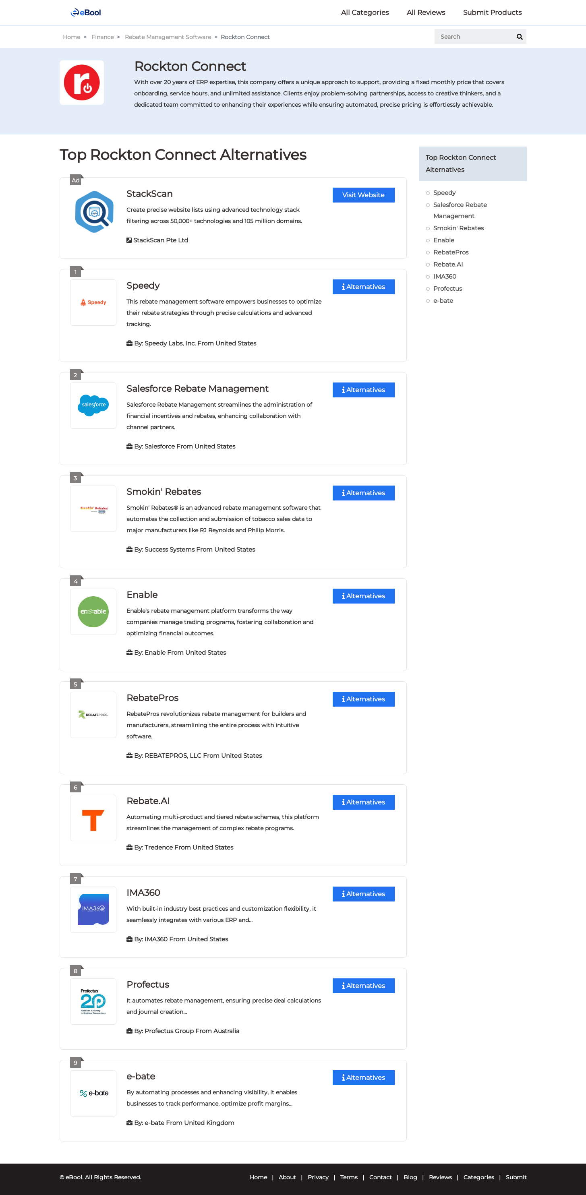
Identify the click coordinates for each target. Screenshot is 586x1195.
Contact (380, 1173)
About (287, 1173)
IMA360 (143, 889)
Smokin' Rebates (163, 490)
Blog (410, 1173)
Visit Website (363, 195)
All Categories (365, 12)
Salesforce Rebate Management (197, 387)
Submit (516, 1173)
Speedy (142, 284)
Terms (349, 1173)
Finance (102, 37)
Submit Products (492, 12)
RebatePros (152, 695)
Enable (141, 592)
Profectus (147, 981)
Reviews (440, 1173)
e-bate (140, 1072)
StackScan (149, 193)
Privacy (318, 1173)
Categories (479, 1173)
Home (71, 37)
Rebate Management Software (168, 37)
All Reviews (426, 12)
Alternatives (363, 286)
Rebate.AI (148, 798)
